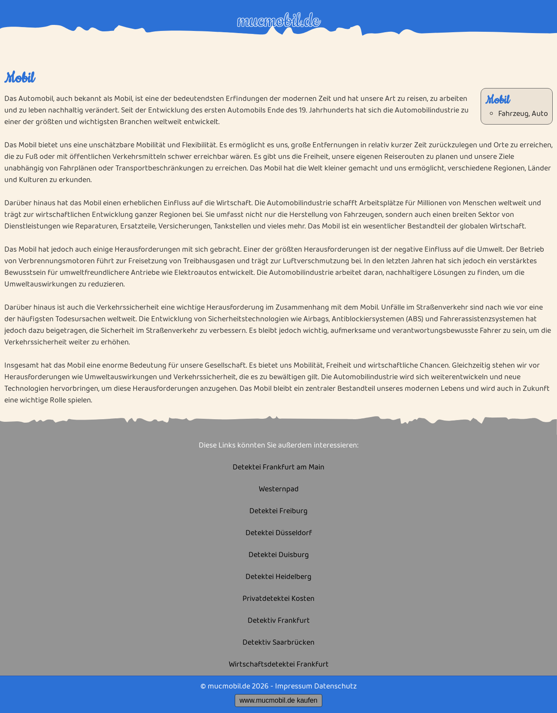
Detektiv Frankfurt (279, 621)
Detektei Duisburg (278, 555)
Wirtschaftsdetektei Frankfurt (279, 664)
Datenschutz (335, 686)
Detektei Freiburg (278, 511)
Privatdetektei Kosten (278, 599)
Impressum (293, 686)
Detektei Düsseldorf (278, 533)
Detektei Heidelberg (278, 577)
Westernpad (279, 489)
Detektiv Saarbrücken (278, 643)
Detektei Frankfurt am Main (278, 467)
